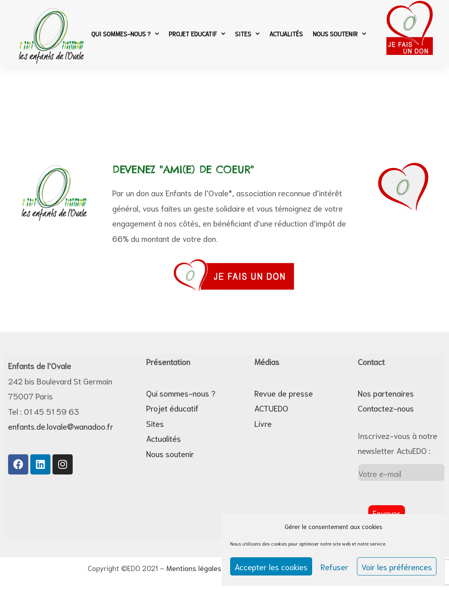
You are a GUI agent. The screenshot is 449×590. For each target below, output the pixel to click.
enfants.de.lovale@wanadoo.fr (60, 426)
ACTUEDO (271, 408)
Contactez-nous (386, 408)
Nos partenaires (386, 393)
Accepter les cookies (271, 566)
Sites (247, 33)
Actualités (286, 33)
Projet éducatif (172, 408)
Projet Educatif (197, 33)
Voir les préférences (396, 566)
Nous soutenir (339, 33)
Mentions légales (193, 568)
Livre (263, 423)
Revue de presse (283, 393)
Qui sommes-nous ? (125, 33)
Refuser (334, 566)
